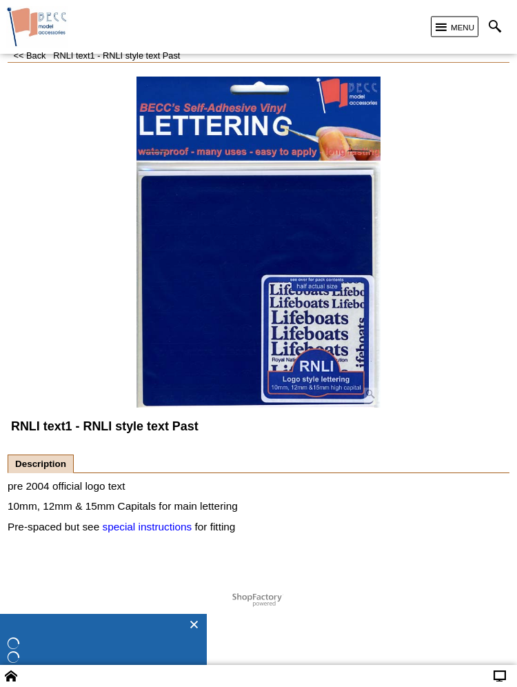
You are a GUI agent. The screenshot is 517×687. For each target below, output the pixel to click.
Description (40, 464)
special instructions (147, 526)
